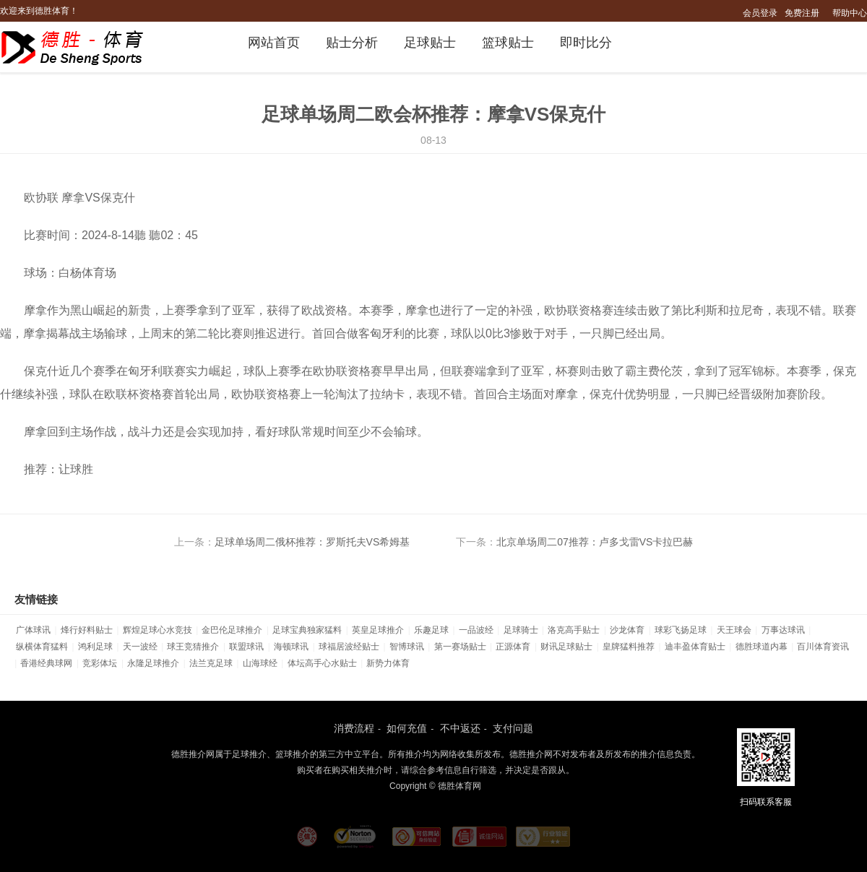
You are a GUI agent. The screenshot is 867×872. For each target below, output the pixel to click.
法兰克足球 (211, 663)
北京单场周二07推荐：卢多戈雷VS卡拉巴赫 (594, 542)
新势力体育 (388, 663)
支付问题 (513, 728)
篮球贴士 (508, 42)
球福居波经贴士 (349, 647)
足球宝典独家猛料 (307, 630)
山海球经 (260, 663)
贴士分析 (352, 42)
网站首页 (274, 42)
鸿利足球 (95, 647)
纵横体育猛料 (42, 647)
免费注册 (802, 13)
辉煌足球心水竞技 (157, 630)
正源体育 (513, 647)
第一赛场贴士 (460, 647)
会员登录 (760, 13)
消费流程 (354, 728)
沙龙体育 (627, 630)
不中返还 (460, 728)
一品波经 (476, 630)
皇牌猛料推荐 (629, 647)
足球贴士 (430, 42)
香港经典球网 (46, 663)
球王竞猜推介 (193, 647)
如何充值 (407, 728)
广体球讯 (33, 630)
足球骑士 (521, 630)
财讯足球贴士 (566, 647)
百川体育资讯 (823, 647)
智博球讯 (406, 647)
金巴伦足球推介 (232, 630)
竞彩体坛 (99, 663)
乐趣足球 (431, 630)
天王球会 (734, 630)
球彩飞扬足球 (681, 630)
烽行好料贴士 (87, 630)
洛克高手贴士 (574, 630)
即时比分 (586, 42)
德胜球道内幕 (762, 647)
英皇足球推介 (378, 630)
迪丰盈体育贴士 (695, 647)
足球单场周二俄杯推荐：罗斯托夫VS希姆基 (312, 542)
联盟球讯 (246, 647)
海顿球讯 (291, 647)
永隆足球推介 (153, 663)
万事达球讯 (783, 630)
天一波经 (140, 647)
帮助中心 (849, 13)
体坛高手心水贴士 (322, 663)
